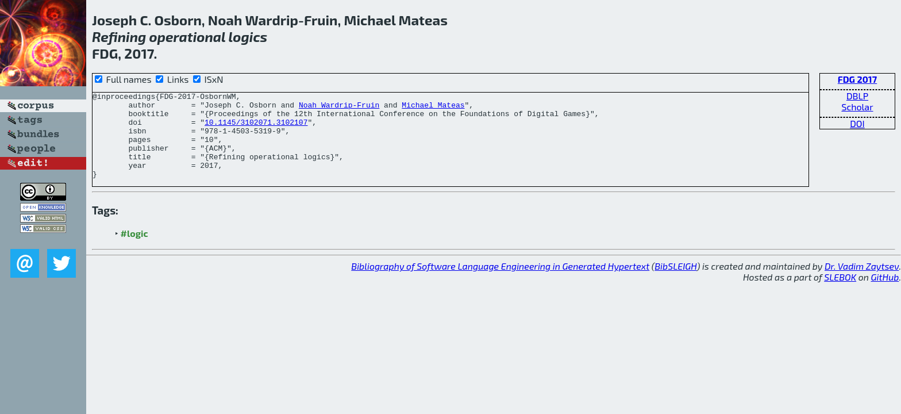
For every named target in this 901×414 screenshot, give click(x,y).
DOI (857, 123)
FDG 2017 (857, 79)
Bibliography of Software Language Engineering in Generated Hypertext (500, 283)
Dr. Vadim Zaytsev (862, 283)
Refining (119, 36)
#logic (134, 250)
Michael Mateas (433, 108)
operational (187, 36)
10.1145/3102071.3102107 (256, 129)
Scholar (857, 106)
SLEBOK (840, 294)
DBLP (857, 95)
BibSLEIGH (675, 283)
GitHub (885, 294)
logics (248, 36)
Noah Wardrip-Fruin (339, 108)
